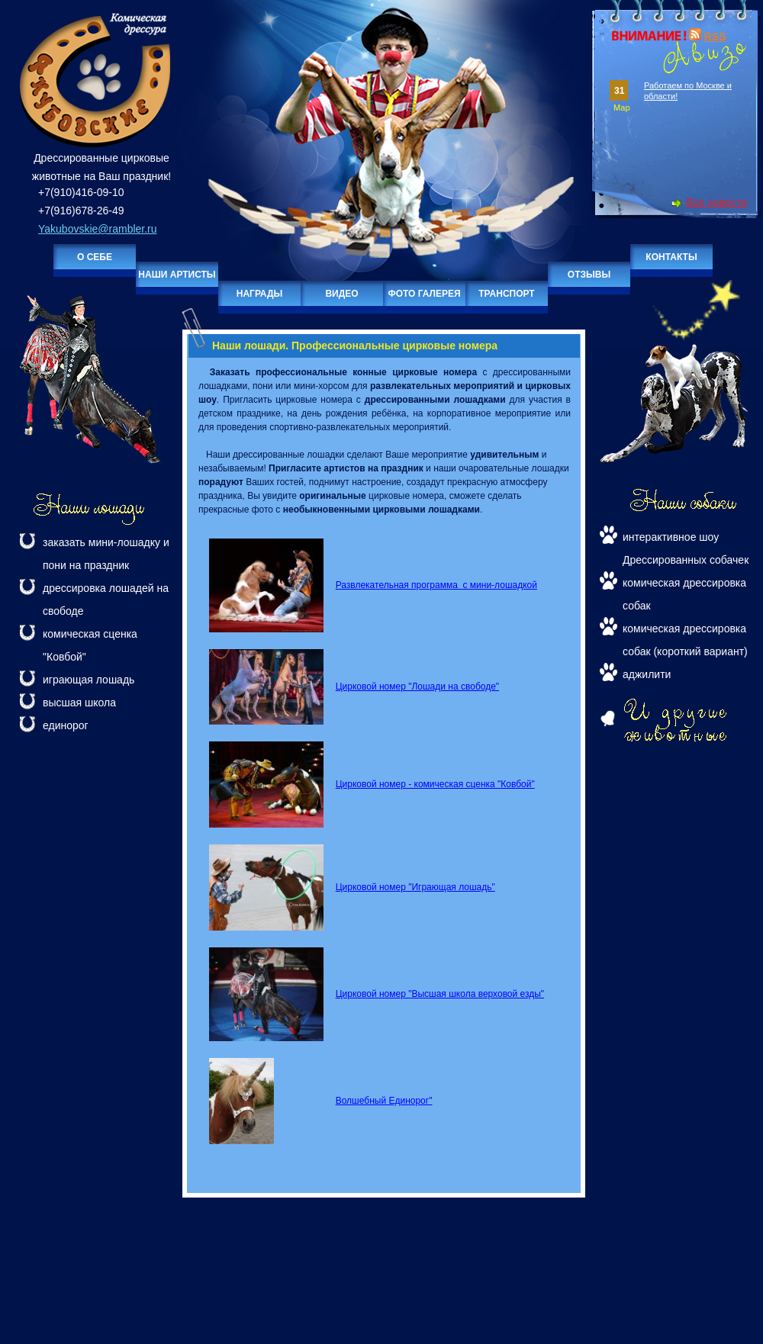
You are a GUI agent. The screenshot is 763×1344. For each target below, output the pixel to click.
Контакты (671, 257)
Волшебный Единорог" (384, 1100)
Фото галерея (424, 293)
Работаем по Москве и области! (688, 91)
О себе (94, 257)
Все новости (716, 202)
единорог (66, 725)
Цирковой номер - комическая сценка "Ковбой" (435, 784)
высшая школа (79, 702)
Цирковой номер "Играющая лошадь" (415, 887)
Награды (260, 293)
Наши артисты (176, 274)
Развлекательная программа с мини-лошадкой (436, 585)
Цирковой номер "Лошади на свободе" (417, 686)
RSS (715, 37)
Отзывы (589, 274)
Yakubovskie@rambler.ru (97, 229)
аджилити (647, 674)
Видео (341, 293)
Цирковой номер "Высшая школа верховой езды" (440, 994)
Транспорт (506, 293)
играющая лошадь (88, 680)
